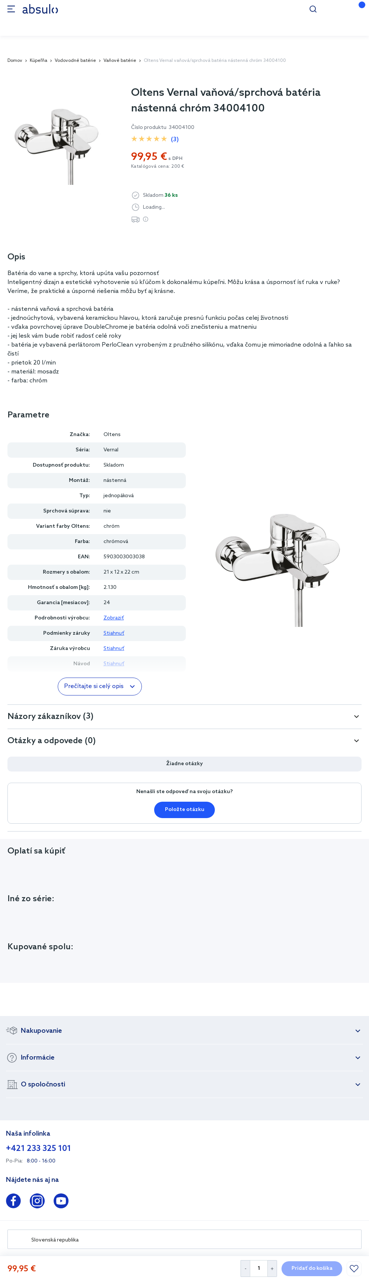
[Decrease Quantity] (245, 1268)
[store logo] (40, 8)
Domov (14, 60)
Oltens (112, 435)
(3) (175, 139)
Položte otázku (184, 810)
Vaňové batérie (120, 60)
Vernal (111, 450)
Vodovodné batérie (75, 60)
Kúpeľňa (38, 60)
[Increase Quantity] (272, 1268)
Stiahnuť (114, 633)
